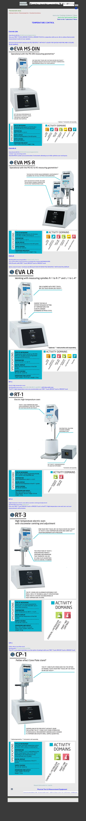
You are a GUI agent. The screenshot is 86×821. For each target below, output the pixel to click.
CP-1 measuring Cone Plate (23, 648)
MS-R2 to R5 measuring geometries (29, 152)
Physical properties (24, 13)
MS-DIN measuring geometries (28, 35)
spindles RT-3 (25, 504)
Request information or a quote (43, 785)
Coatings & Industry (66, 15)
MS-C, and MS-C (37, 387)
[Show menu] (76, 8)
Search (76, 5)
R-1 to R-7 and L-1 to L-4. (32, 259)
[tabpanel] (25, 4)
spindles (27, 387)
